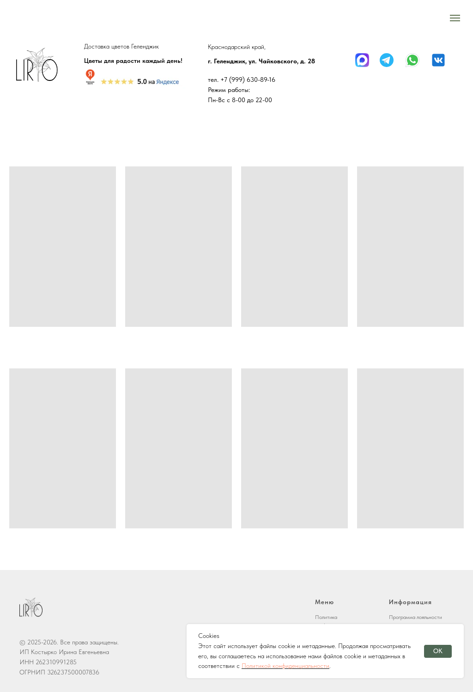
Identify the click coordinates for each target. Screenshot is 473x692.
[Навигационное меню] (455, 18)
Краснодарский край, (237, 46)
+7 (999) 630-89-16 (247, 79)
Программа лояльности (415, 617)
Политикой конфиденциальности (285, 665)
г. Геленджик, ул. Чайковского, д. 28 (261, 61)
